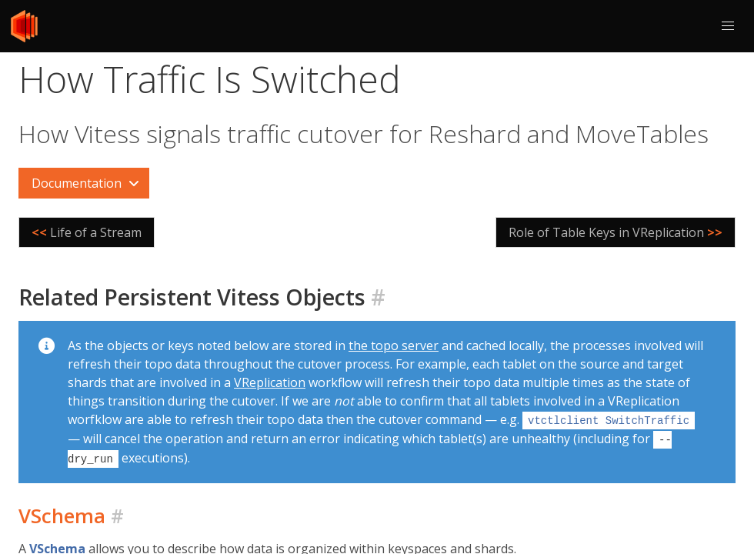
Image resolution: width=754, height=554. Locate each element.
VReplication (269, 382)
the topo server (394, 345)
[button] (728, 26)
